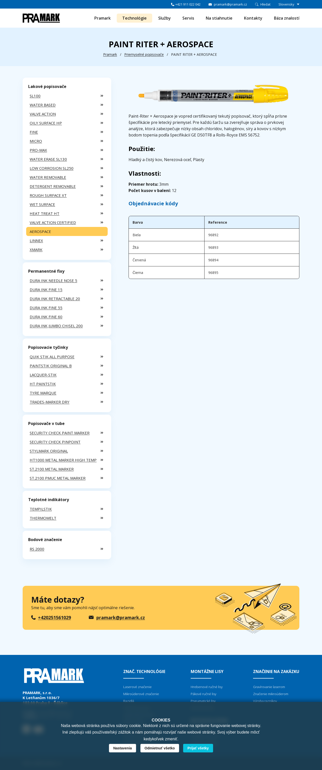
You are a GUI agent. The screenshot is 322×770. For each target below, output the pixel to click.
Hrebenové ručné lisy (207, 687)
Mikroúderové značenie (141, 694)
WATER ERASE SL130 (48, 159)
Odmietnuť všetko (160, 748)
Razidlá (128, 701)
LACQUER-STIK (43, 374)
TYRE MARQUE (43, 392)
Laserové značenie (137, 687)
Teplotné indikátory (48, 499)
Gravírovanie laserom (269, 687)
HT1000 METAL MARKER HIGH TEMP (63, 459)
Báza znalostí (286, 18)
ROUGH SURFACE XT (48, 195)
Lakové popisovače (47, 86)
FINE (34, 131)
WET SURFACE (42, 204)
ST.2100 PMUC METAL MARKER (58, 477)
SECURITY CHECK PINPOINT (55, 441)
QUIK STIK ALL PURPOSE (52, 356)
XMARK (36, 249)
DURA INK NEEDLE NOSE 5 (53, 280)
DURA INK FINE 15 (46, 289)
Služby (164, 18)
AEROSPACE (40, 231)
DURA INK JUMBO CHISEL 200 (56, 325)
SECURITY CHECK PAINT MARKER (60, 432)
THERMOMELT (43, 517)
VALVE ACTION (43, 113)
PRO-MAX (38, 150)
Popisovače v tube (46, 423)
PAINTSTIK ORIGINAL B (51, 365)
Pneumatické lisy (203, 701)
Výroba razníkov (265, 701)
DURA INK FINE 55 (46, 307)
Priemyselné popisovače (144, 54)
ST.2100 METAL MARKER (52, 468)
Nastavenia (122, 748)
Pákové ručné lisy (203, 694)
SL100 (35, 95)
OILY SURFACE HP (46, 122)
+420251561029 (54, 617)
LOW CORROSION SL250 (51, 168)
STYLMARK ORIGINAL (49, 450)
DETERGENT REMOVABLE (53, 186)
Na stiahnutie (219, 18)
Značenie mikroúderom (270, 694)
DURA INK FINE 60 (46, 316)
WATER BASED (43, 104)
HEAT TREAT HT (44, 213)
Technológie (134, 18)
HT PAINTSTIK (43, 383)
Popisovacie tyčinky (48, 347)
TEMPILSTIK (41, 508)
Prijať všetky (198, 748)
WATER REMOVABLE (48, 177)
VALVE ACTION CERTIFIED (53, 222)
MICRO (36, 140)
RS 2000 (37, 548)
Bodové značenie (45, 539)
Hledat (265, 4)
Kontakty (253, 18)
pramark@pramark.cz (230, 4)
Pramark (102, 18)
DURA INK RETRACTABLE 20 (55, 298)
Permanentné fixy (46, 271)
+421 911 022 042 (187, 4)
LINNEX (36, 240)
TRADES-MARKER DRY (49, 401)
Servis (188, 18)
